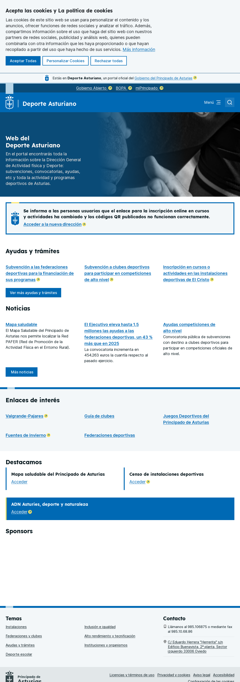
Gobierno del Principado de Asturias (166, 78)
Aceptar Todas (23, 60)
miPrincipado (149, 88)
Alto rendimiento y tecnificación (109, 616)
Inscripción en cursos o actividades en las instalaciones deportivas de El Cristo (198, 273)
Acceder (19, 481)
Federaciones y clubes (24, 616)
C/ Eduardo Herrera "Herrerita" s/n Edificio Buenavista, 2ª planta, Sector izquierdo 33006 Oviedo (197, 627)
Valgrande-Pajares (28, 415)
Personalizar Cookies (65, 60)
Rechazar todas (109, 60)
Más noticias (22, 372)
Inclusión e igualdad (100, 607)
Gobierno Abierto (94, 88)
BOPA (124, 88)
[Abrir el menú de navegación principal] (212, 102)
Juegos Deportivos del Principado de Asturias (186, 419)
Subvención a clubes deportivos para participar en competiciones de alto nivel (120, 273)
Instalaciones (16, 607)
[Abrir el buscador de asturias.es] (229, 102)
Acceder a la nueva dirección (56, 224)
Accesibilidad (223, 655)
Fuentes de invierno (29, 435)
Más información (139, 49)
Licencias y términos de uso (131, 655)
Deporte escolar (19, 634)
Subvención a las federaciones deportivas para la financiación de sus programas (41, 273)
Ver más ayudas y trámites (35, 293)
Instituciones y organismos (106, 625)
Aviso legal (201, 655)
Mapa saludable (21, 324)
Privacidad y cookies (173, 655)
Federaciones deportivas (109, 435)
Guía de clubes (99, 416)
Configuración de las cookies (211, 661)
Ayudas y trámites (20, 625)
